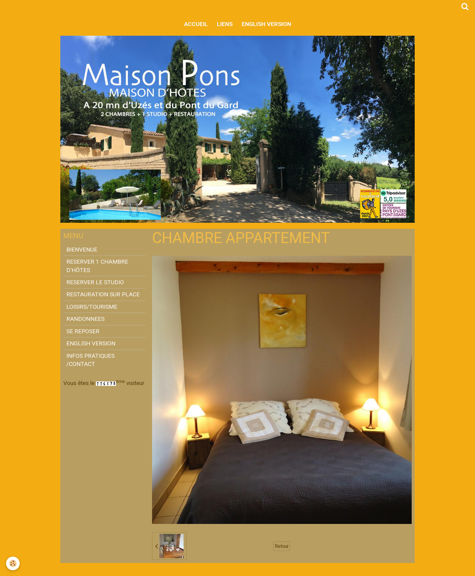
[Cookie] (13, 563)
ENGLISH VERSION (266, 24)
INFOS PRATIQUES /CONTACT (90, 359)
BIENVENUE (81, 249)
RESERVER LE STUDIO (95, 282)
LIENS (225, 24)
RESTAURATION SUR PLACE (103, 294)
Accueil (196, 24)
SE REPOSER (82, 331)
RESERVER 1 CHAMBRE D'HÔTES (97, 265)
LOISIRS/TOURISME (91, 306)
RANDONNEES (85, 318)
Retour (282, 546)
